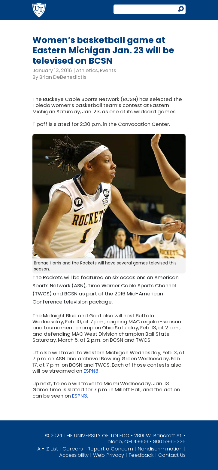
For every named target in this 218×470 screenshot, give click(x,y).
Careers (72, 448)
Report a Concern (110, 448)
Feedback (141, 455)
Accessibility (74, 455)
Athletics (87, 70)
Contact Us (172, 455)
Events (108, 70)
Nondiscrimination (160, 448)
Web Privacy (108, 455)
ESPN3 (90, 370)
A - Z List (47, 448)
